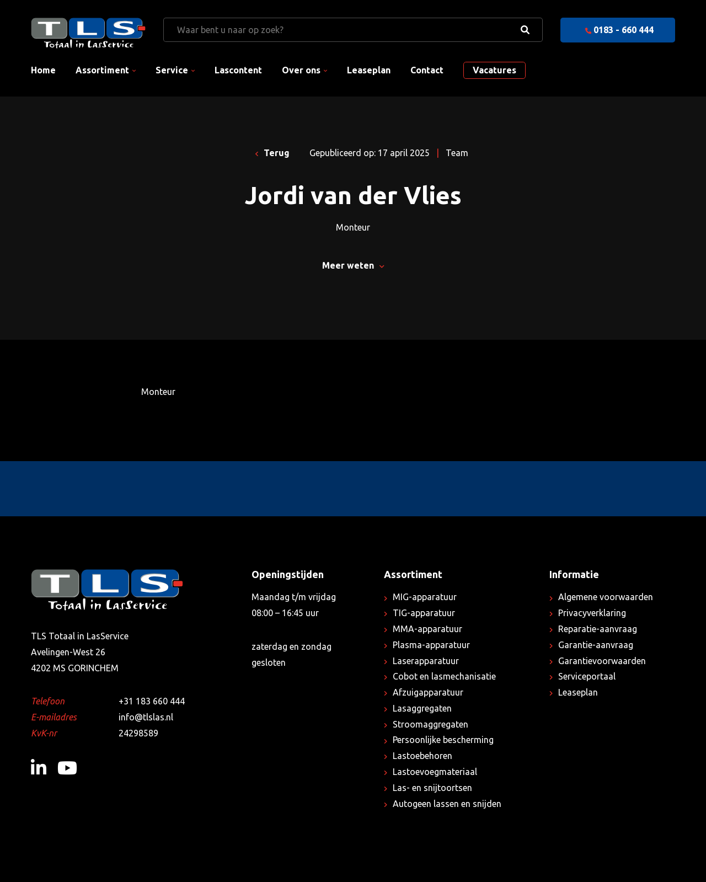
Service (172, 70)
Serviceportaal (587, 676)
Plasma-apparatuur (431, 645)
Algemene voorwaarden (605, 597)
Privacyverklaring (592, 613)
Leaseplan (369, 70)
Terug (272, 153)
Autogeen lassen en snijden (447, 804)
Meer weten (353, 265)
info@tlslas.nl (146, 717)
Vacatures (494, 70)
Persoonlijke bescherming (443, 740)
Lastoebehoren (422, 756)
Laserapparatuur (426, 661)
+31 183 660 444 (152, 701)
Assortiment (102, 70)
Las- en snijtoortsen (432, 788)
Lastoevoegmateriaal (435, 772)
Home (43, 70)
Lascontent (238, 70)
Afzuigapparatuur (428, 692)
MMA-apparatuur (427, 629)
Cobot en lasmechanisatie (444, 676)
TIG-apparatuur (424, 613)
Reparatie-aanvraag (597, 629)
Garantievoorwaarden (602, 661)
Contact (426, 70)
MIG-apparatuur (425, 597)
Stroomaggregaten (430, 724)
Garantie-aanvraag (595, 645)
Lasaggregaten (422, 708)
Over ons (301, 70)
